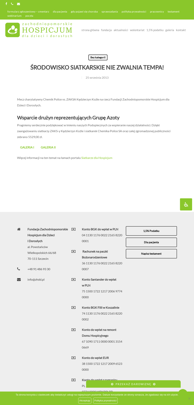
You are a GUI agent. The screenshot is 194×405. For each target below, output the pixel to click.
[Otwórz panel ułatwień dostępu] (186, 204)
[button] (151, 231)
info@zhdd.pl (36, 279)
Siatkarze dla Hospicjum (96, 157)
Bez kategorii (98, 57)
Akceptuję (84, 400)
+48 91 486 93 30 (38, 269)
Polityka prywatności (105, 400)
